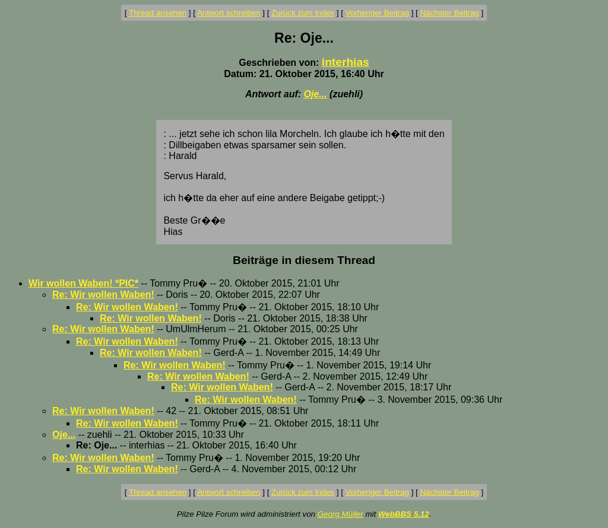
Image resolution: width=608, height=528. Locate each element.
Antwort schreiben (229, 12)
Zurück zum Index (302, 12)
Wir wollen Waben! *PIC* (83, 283)
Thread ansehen (157, 12)
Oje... (315, 94)
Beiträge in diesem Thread (304, 260)
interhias (345, 62)
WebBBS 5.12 (403, 514)
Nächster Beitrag (449, 12)
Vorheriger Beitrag (377, 12)
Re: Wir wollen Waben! (103, 295)
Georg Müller (340, 514)
